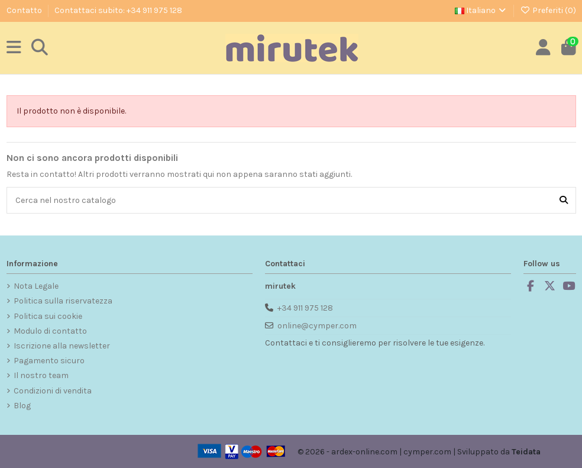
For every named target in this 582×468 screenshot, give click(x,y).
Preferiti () (548, 10)
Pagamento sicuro (49, 361)
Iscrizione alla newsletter (62, 346)
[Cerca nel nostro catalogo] (563, 200)
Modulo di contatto (50, 331)
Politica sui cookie (48, 316)
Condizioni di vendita (53, 391)
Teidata (526, 452)
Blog (22, 406)
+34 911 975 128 (305, 308)
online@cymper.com (317, 326)
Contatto (25, 10)
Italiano (481, 10)
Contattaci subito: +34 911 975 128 (118, 10)
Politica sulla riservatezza (63, 301)
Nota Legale (36, 286)
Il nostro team (41, 375)
